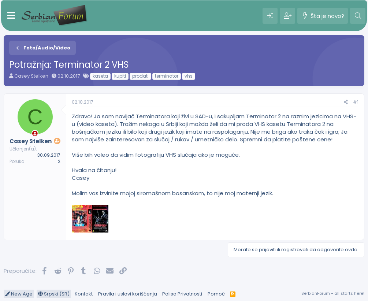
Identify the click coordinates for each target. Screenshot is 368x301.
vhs (189, 76)
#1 (355, 102)
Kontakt (84, 293)
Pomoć (216, 293)
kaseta (100, 76)
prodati (140, 76)
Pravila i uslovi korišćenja (127, 293)
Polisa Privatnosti (182, 293)
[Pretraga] (357, 16)
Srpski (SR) (54, 293)
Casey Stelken (31, 76)
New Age (19, 293)
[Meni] (11, 15)
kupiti (120, 76)
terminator (166, 76)
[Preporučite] (345, 102)
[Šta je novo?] (322, 16)
